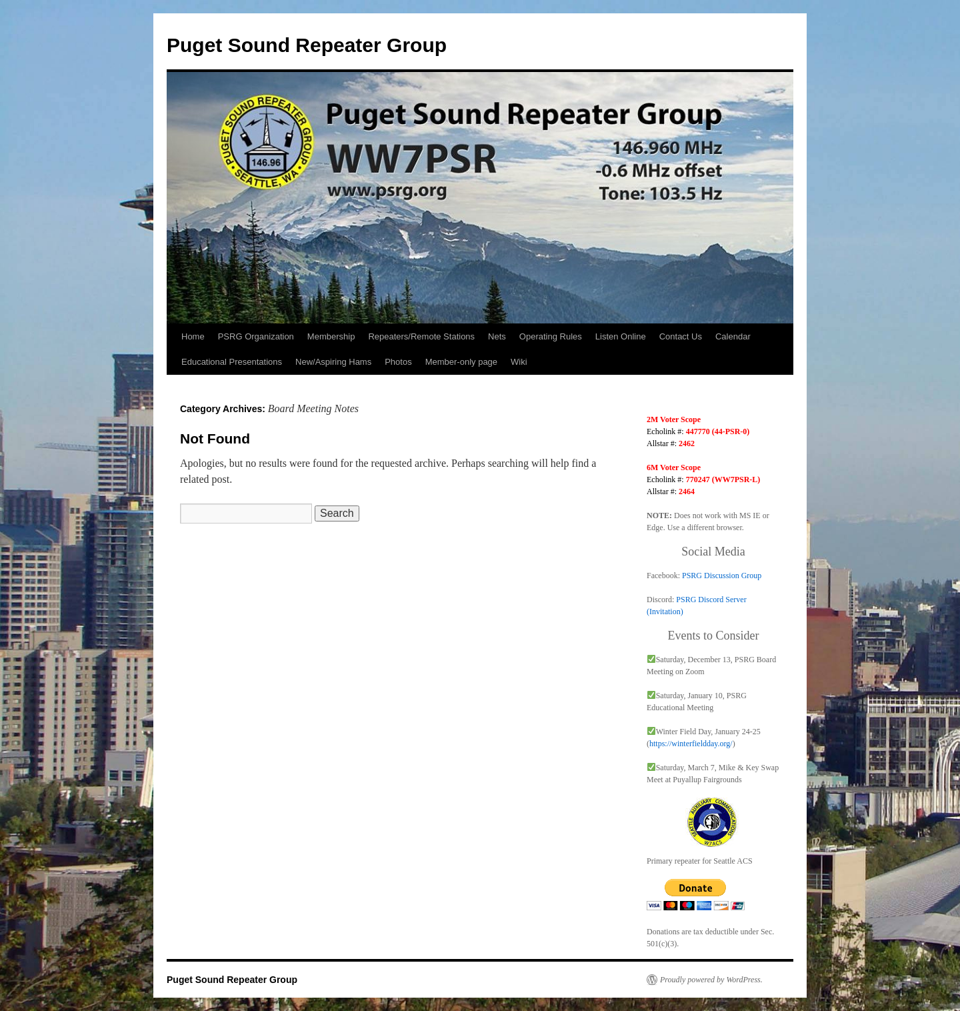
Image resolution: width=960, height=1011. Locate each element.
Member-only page (461, 362)
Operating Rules (550, 336)
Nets (497, 336)
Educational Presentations (231, 362)
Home (193, 336)
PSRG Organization (256, 336)
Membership (331, 336)
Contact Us (680, 336)
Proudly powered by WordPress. (711, 979)
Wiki (519, 362)
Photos (398, 362)
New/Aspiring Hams (333, 362)
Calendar (733, 336)
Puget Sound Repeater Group (307, 45)
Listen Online (620, 336)
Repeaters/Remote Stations (421, 336)
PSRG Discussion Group (721, 575)
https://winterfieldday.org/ (691, 743)
